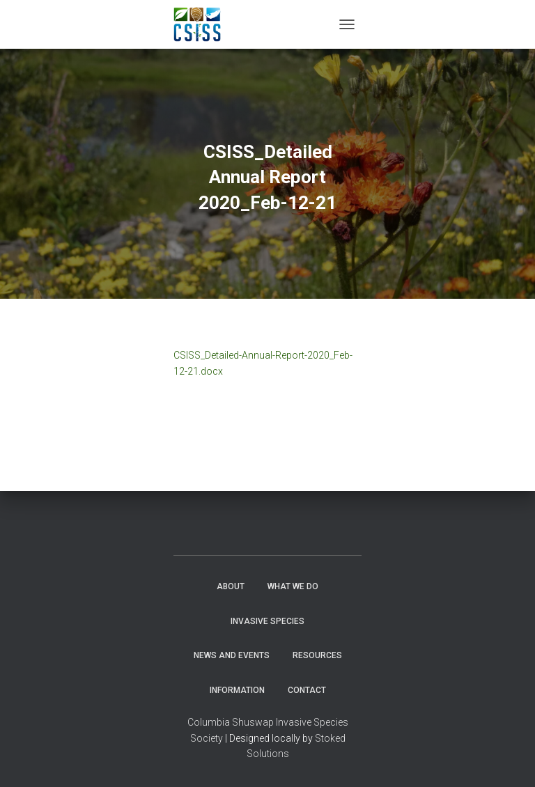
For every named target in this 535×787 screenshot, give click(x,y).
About (231, 586)
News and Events (232, 655)
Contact (307, 690)
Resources (317, 655)
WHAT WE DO (293, 586)
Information (237, 690)
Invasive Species (267, 621)
